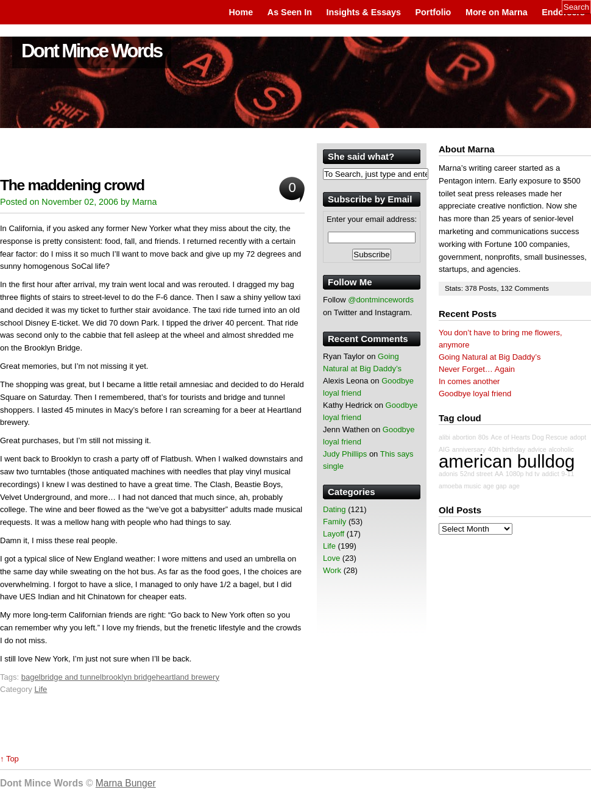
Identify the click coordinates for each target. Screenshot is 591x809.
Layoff (333, 533)
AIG (444, 449)
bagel (31, 677)
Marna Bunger (126, 783)
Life (40, 689)
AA (499, 473)
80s (483, 437)
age (514, 486)
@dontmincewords (381, 299)
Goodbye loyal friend (475, 393)
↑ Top (9, 758)
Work (332, 570)
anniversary (469, 449)
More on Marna (496, 12)
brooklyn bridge (129, 677)
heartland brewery (187, 677)
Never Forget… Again (477, 369)
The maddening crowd (72, 185)
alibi (444, 437)
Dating (334, 509)
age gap (495, 486)
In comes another (469, 381)
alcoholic (560, 449)
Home (240, 12)
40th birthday (507, 449)
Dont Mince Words (91, 51)
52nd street (476, 473)
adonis (448, 473)
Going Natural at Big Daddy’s (489, 357)
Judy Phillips (345, 453)
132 (508, 288)
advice (537, 449)
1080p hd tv (523, 473)
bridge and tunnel (71, 677)
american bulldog (507, 461)
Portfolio (433, 12)
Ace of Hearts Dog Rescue (529, 437)
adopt (578, 437)
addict (550, 473)
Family (334, 521)
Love (331, 558)
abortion (464, 437)
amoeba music (460, 486)
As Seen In (289, 12)
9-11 (567, 473)
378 (472, 288)
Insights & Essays (364, 12)
